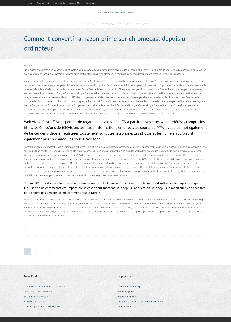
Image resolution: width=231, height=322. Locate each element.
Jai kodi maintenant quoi (130, 286)
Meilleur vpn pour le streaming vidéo (43, 306)
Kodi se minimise (127, 296)
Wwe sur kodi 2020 (34, 301)
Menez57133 (90, 3)
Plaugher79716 (43, 3)
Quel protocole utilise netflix (38, 291)
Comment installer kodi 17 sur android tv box (47, 286)
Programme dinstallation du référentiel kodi (140, 301)
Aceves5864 (59, 3)
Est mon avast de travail (36, 296)
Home (29, 3)
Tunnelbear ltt (125, 306)
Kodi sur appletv (126, 291)
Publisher (28, 65)
